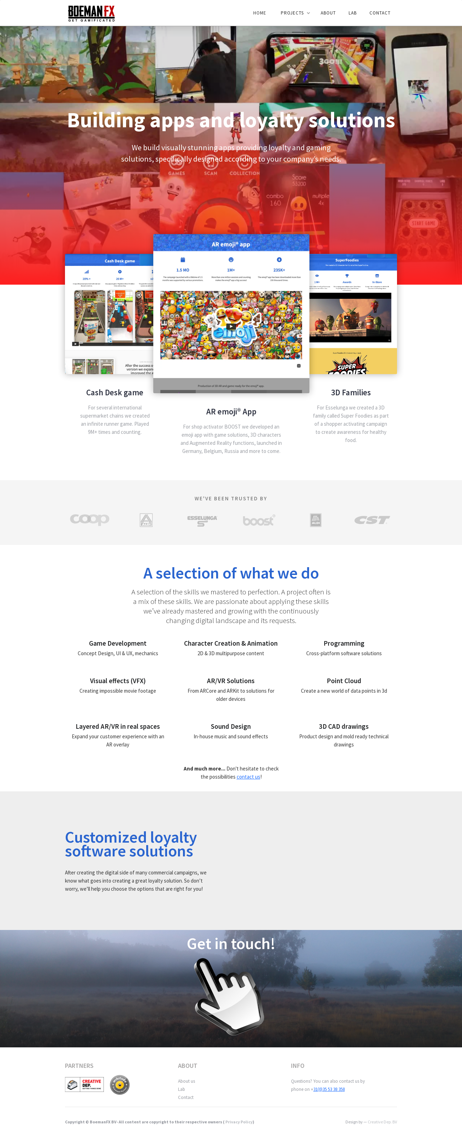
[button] (294, 13)
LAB (353, 13)
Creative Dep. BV (382, 1121)
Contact (380, 13)
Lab (181, 1089)
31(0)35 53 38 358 (329, 1089)
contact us (248, 776)
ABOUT (328, 13)
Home (259, 13)
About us (186, 1081)
